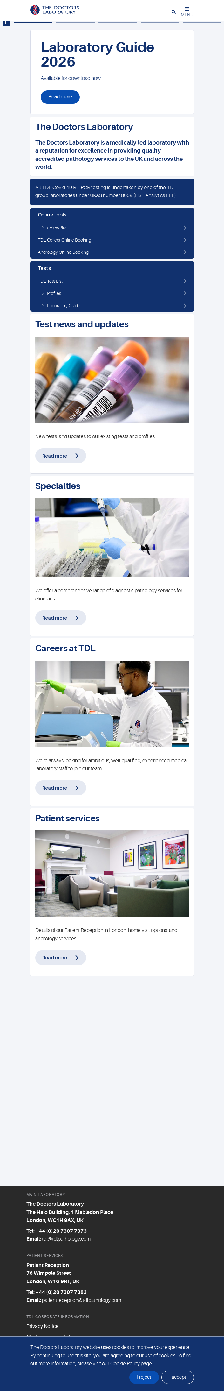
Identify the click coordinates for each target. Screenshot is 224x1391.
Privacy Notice (42, 1326)
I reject (144, 1377)
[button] (173, 12)
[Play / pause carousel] (6, 227)
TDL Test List (50, 486)
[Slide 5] (202, 227)
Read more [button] (60, 302)
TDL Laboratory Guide (59, 511)
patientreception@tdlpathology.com (81, 1300)
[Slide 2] (75, 227)
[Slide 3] (117, 227)
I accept (177, 1377)
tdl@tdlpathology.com (66, 1239)
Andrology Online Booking (63, 457)
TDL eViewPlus (52, 433)
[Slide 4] (160, 227)
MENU (187, 12)
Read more (54, 661)
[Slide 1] (33, 227)
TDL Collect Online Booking (64, 445)
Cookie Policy (125, 1363)
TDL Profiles (49, 498)
